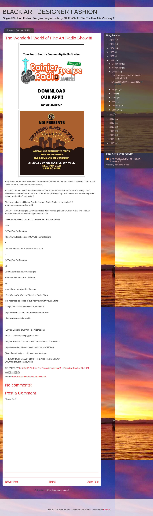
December (117, 64)
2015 (112, 135)
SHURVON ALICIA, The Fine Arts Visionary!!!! (125, 160)
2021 (112, 60)
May (114, 101)
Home (52, 482)
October (116, 72)
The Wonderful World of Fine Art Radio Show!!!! (126, 76)
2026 (112, 40)
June (114, 97)
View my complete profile (117, 165)
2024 (112, 48)
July (114, 93)
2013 (112, 143)
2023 (112, 52)
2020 (112, 115)
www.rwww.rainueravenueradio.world (29, 376)
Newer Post (11, 482)
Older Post (92, 482)
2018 (112, 123)
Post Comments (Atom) (58, 490)
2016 (112, 131)
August (115, 89)
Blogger (106, 509)
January (116, 110)
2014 (112, 139)
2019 (112, 119)
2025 (112, 44)
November (117, 68)
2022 (112, 56)
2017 (112, 127)
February (116, 105)
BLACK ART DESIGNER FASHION (50, 11)
